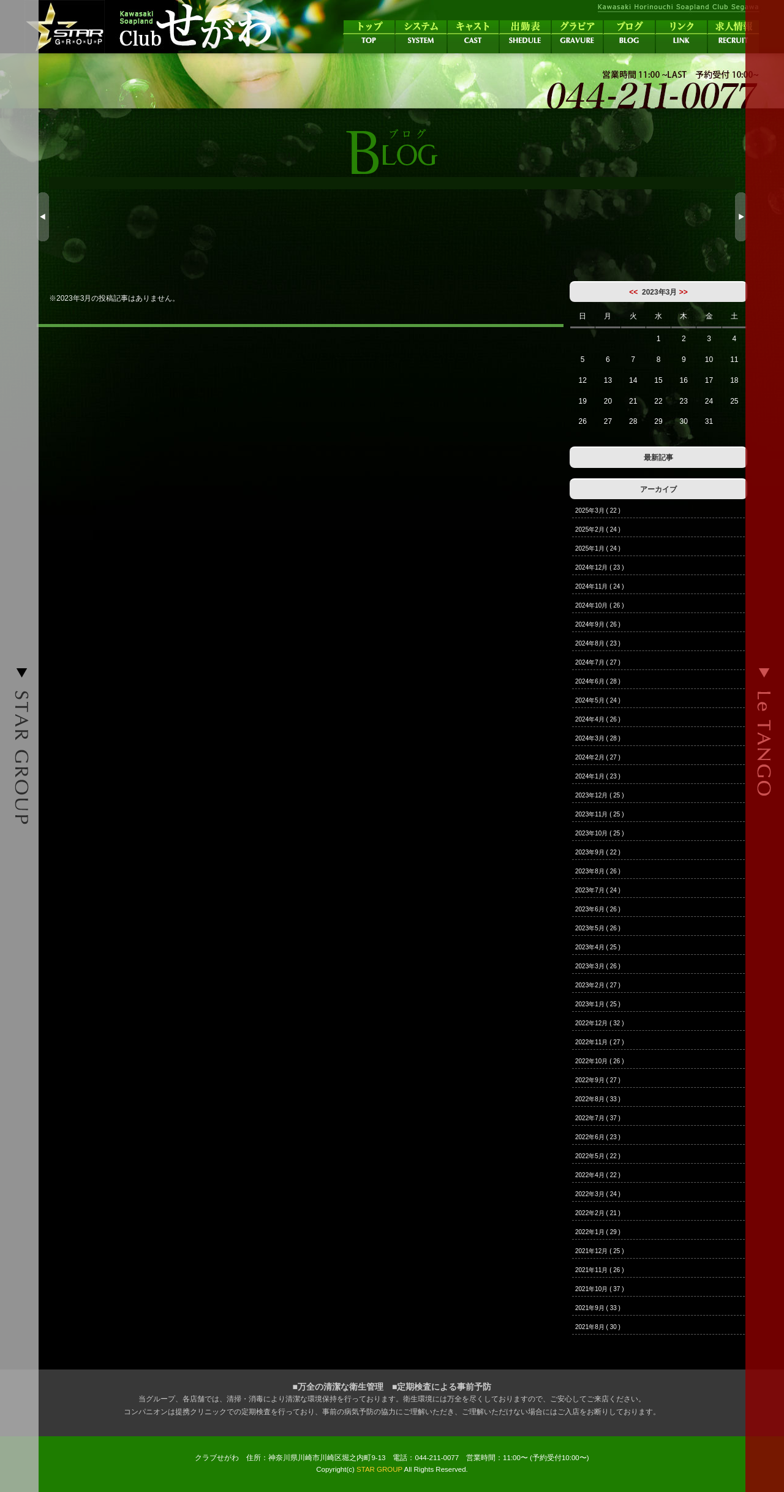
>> (683, 292)
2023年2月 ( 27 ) (597, 985)
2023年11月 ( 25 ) (599, 814)
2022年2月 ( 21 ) (597, 1213)
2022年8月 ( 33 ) (597, 1099)
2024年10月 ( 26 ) (599, 605)
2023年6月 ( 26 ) (597, 909)
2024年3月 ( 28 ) (597, 738)
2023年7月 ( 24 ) (597, 890)
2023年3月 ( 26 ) (597, 966)
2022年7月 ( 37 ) (597, 1118)
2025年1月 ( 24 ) (597, 548)
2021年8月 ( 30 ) (597, 1327)
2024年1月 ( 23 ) (597, 776)
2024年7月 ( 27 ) (597, 662)
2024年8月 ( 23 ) (597, 643)
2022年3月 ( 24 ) (597, 1194)
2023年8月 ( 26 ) (597, 871)
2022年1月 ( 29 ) (597, 1232)
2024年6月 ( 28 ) (597, 681)
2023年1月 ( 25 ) (597, 1004)
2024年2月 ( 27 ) (597, 757)
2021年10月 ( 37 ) (599, 1289)
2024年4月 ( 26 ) (597, 719)
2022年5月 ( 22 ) (597, 1156)
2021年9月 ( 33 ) (597, 1308)
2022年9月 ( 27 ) (597, 1080)
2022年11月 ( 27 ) (599, 1042)
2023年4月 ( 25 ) (597, 947)
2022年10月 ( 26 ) (599, 1061)
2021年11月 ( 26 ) (599, 1270)
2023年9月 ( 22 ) (597, 852)
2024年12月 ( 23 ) (599, 567)
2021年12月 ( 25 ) (599, 1251)
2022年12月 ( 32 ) (599, 1023)
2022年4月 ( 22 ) (597, 1175)
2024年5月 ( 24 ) (597, 700)
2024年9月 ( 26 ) (597, 624)
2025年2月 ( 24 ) (597, 529)
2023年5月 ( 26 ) (597, 928)
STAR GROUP (379, 1469)
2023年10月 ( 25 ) (599, 833)
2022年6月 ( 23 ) (597, 1137)
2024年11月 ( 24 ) (599, 586)
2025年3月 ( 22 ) (597, 510)
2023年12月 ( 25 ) (599, 795)
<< (633, 292)
